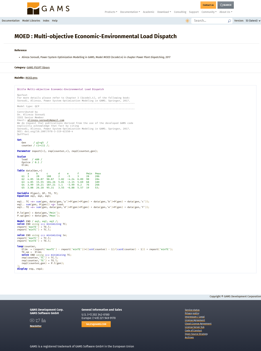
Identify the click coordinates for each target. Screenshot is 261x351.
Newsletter (36, 326)
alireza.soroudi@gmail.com (46, 120)
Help (54, 20)
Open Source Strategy (196, 334)
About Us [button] (224, 12)
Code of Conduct (193, 330)
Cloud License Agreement (198, 323)
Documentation (11, 20)
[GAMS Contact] (208, 5)
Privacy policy (192, 313)
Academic (148, 12)
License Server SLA (194, 327)
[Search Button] (226, 5)
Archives (189, 337)
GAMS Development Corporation (242, 296)
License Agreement (195, 320)
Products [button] (110, 12)
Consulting (180, 12)
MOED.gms (32, 77)
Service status (192, 310)
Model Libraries (31, 20)
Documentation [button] (129, 12)
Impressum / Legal (195, 316)
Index (46, 20)
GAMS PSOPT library (38, 67)
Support (194, 12)
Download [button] (163, 12)
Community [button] (208, 12)
